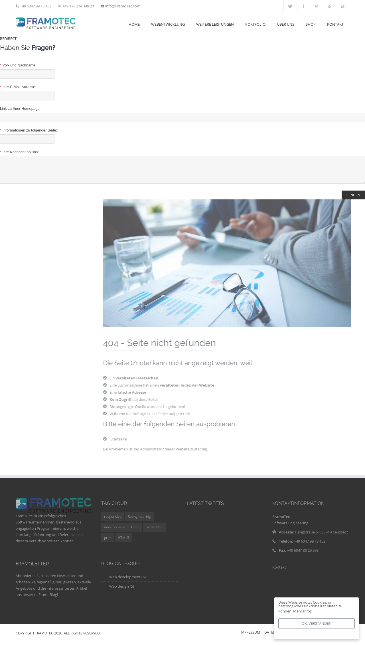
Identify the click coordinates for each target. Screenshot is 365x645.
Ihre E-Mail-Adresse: (18, 87)
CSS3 (135, 531)
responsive (112, 520)
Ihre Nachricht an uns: (19, 152)
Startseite (122, 443)
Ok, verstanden (317, 623)
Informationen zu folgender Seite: (28, 130)
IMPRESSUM (250, 637)
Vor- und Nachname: (18, 65)
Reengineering (139, 520)
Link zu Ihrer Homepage (20, 108)
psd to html (154, 531)
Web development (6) (127, 581)
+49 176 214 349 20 (78, 6)
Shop (311, 24)
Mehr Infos (302, 611)
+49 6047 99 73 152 (35, 6)
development (114, 531)
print (107, 541)
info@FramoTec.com (122, 6)
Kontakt (279, 571)
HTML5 (123, 541)
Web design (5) (121, 590)
